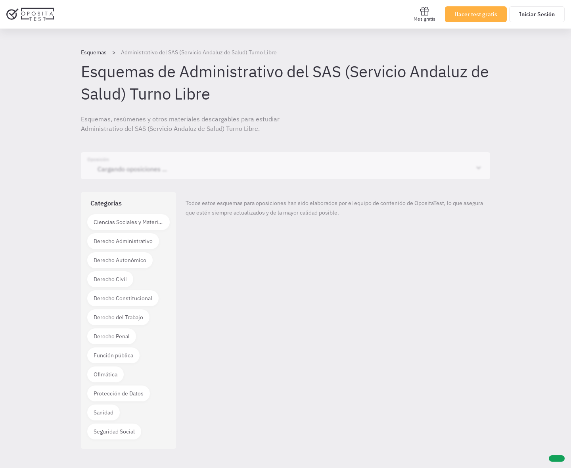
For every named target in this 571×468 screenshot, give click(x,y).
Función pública (113, 355)
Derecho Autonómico (120, 260)
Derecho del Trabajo (118, 317)
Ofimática (105, 374)
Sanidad (103, 412)
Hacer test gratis (475, 14)
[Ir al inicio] (30, 14)
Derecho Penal (112, 336)
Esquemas (94, 52)
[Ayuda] (557, 458)
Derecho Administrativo (123, 241)
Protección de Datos (119, 393)
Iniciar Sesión (537, 14)
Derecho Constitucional (123, 298)
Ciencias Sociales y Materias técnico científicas (132, 222)
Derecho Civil (110, 279)
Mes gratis (424, 14)
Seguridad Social (114, 431)
